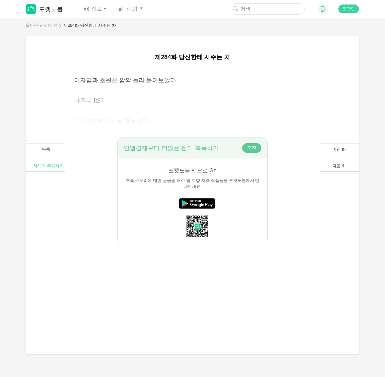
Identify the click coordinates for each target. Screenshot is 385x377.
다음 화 (339, 165)
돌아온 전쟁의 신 (41, 25)
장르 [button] (93, 9)
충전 (252, 147)
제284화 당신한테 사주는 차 (89, 25)
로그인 (348, 8)
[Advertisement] (192, 286)
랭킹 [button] (128, 9)
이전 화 (339, 149)
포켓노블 (44, 9)
